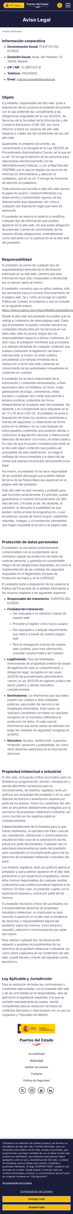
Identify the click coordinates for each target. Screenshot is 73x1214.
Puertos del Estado (12, 31)
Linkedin (50, 1090)
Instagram (31, 1090)
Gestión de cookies (36, 1067)
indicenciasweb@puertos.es (36, 79)
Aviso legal (36, 1060)
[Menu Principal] (68, 5)
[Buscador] (59, 5)
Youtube (41, 1090)
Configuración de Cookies (36, 1191)
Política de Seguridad (36, 1080)
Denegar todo (36, 1198)
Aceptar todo (36, 1207)
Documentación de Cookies (17, 1183)
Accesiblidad (36, 1053)
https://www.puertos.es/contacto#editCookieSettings (37, 310)
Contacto (36, 1073)
